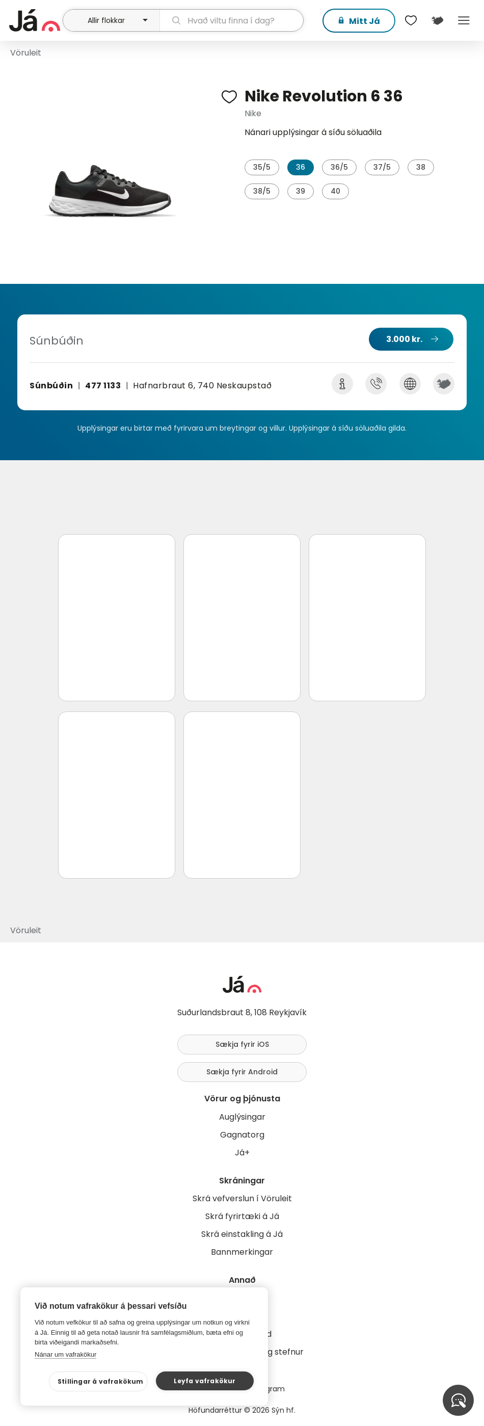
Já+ (242, 1152)
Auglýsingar (242, 1117)
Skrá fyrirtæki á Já (242, 1216)
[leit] (231, 20)
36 (300, 167)
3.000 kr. (404, 339)
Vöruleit (25, 53)
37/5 (382, 167)
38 (420, 167)
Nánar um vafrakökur (65, 1354)
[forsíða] (34, 20)
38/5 (262, 191)
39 (300, 191)
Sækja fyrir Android (242, 1072)
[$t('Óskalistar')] (410, 20)
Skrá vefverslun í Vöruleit (242, 1198)
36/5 (339, 167)
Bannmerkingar (242, 1252)
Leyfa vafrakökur (204, 1381)
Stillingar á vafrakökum (101, 1381)
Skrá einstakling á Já (242, 1234)
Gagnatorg (242, 1135)
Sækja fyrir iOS (242, 1044)
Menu (463, 20)
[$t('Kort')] (437, 20)
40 (335, 191)
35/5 (262, 167)
